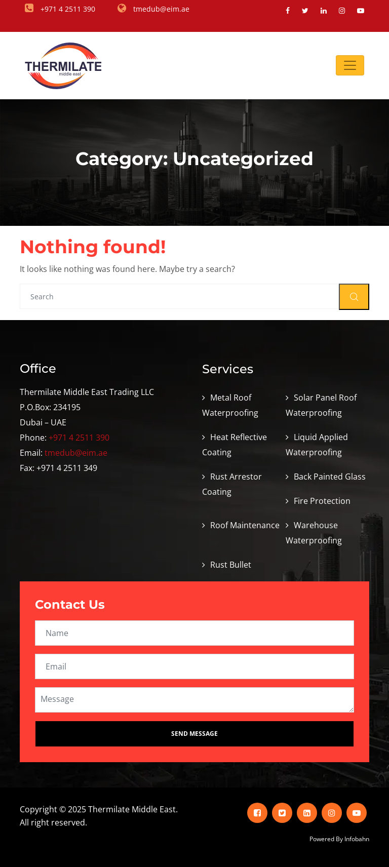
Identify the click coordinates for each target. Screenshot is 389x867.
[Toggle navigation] (350, 65)
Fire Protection (322, 500)
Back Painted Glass (330, 476)
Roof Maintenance (245, 525)
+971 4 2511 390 (79, 437)
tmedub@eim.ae (76, 452)
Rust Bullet (230, 564)
